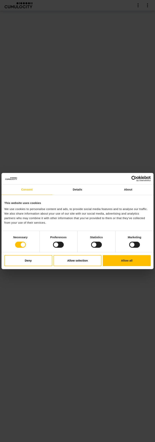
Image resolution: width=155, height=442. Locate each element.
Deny (28, 260)
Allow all (127, 260)
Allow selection (77, 260)
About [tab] (128, 189)
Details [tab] (77, 189)
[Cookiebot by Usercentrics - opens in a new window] (134, 178)
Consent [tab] (27, 189)
